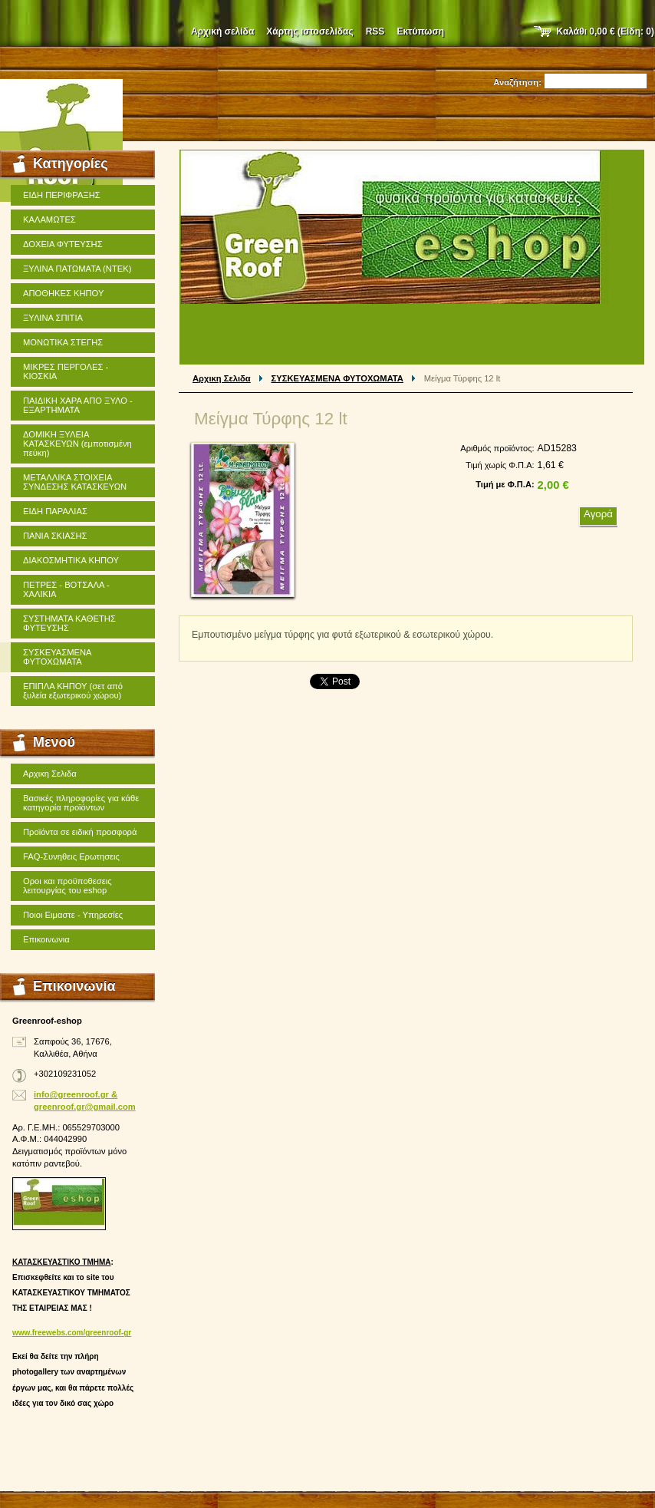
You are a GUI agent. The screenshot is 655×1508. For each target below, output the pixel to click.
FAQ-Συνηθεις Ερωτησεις (71, 856)
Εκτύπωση (420, 31)
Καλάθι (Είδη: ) (606, 31)
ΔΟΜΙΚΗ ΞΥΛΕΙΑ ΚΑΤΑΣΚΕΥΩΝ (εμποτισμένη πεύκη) (77, 443)
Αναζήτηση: (517, 82)
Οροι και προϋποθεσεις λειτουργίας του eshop (67, 885)
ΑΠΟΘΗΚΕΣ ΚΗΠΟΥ (63, 293)
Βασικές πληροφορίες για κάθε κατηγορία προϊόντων (81, 803)
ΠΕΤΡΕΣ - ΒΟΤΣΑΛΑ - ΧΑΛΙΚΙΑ (66, 589)
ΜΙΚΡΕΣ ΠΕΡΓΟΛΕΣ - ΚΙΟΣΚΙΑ (65, 371)
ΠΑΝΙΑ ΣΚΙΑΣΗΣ (55, 535)
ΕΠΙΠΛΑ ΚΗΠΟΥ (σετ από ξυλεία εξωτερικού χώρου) (73, 690)
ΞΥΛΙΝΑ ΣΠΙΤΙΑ (53, 317)
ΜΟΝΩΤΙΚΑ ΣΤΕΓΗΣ (63, 342)
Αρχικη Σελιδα (222, 378)
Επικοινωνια (46, 939)
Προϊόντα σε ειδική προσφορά (80, 831)
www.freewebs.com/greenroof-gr (71, 1332)
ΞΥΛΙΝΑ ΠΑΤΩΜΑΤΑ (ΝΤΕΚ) (77, 268)
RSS (375, 31)
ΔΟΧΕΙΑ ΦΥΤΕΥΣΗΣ (63, 244)
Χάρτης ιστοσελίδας (309, 31)
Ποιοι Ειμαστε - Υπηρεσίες (73, 914)
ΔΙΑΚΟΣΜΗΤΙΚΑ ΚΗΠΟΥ (71, 560)
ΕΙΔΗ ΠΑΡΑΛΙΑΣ (55, 511)
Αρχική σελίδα (222, 31)
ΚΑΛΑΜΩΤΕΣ (49, 219)
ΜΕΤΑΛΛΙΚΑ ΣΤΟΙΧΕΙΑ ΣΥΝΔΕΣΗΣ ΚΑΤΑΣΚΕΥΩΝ (75, 482)
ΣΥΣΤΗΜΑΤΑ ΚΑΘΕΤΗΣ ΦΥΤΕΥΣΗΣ (69, 623)
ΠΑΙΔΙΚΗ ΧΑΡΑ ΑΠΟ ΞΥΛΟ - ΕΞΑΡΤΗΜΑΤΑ (78, 405)
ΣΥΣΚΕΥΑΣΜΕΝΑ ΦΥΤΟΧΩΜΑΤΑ (337, 378)
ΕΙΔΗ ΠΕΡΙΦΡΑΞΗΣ (61, 195)
